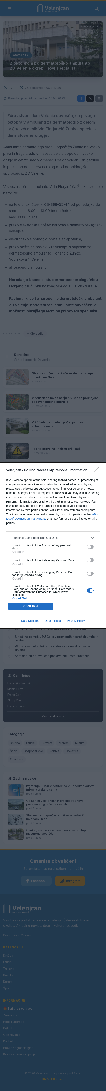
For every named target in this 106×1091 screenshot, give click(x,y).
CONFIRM (30, 606)
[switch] (90, 547)
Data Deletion (30, 620)
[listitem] (53, 538)
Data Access (53, 620)
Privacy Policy (76, 620)
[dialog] (53, 545)
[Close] (98, 470)
